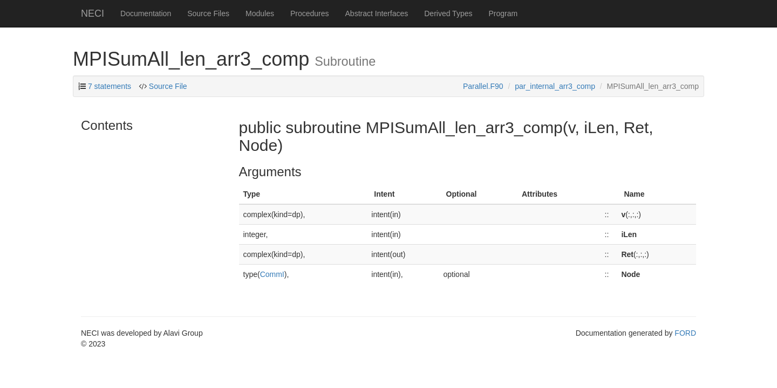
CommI (272, 274)
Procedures (309, 13)
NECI (92, 13)
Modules (260, 13)
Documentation (145, 13)
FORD (685, 333)
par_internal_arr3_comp (555, 86)
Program (502, 13)
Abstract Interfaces (376, 13)
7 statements (109, 86)
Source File (168, 86)
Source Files (208, 13)
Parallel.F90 (483, 86)
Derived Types (448, 13)
